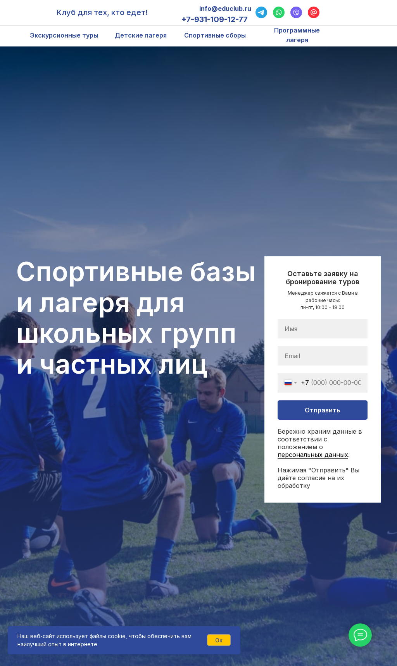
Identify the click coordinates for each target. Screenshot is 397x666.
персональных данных (313, 454)
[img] (375, 12)
